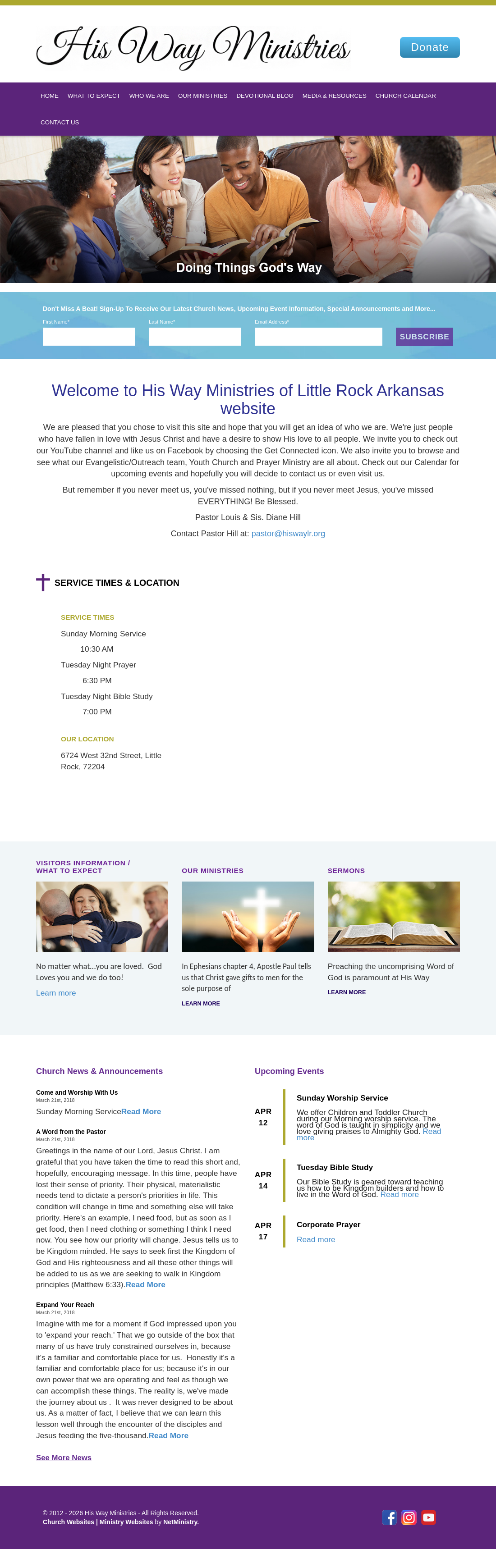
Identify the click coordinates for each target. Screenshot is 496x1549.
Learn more (56, 992)
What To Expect (94, 95)
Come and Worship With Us (77, 1092)
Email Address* (272, 321)
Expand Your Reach (65, 1304)
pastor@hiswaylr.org (288, 533)
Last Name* (162, 321)
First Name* (56, 321)
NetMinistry (180, 1522)
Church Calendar (406, 95)
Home (50, 95)
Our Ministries (203, 95)
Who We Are (149, 95)
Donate (430, 47)
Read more (400, 1194)
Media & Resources (335, 95)
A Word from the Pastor (71, 1131)
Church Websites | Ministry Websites (99, 1522)
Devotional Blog (264, 95)
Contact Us (60, 122)
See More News (64, 1457)
